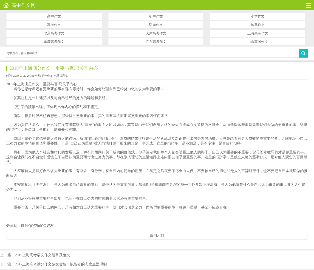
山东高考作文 (257, 42)
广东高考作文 (156, 42)
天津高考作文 (156, 33)
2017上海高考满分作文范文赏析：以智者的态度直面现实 (61, 264)
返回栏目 (157, 236)
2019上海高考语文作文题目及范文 (42, 255)
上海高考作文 (257, 33)
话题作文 (156, 25)
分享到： (13, 226)
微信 (24, 226)
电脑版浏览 (61, 75)
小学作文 (258, 16)
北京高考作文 (54, 33)
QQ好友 (47, 226)
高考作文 (54, 25)
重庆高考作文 (54, 42)
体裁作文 (258, 25)
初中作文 (156, 16)
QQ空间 (34, 226)
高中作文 (54, 16)
